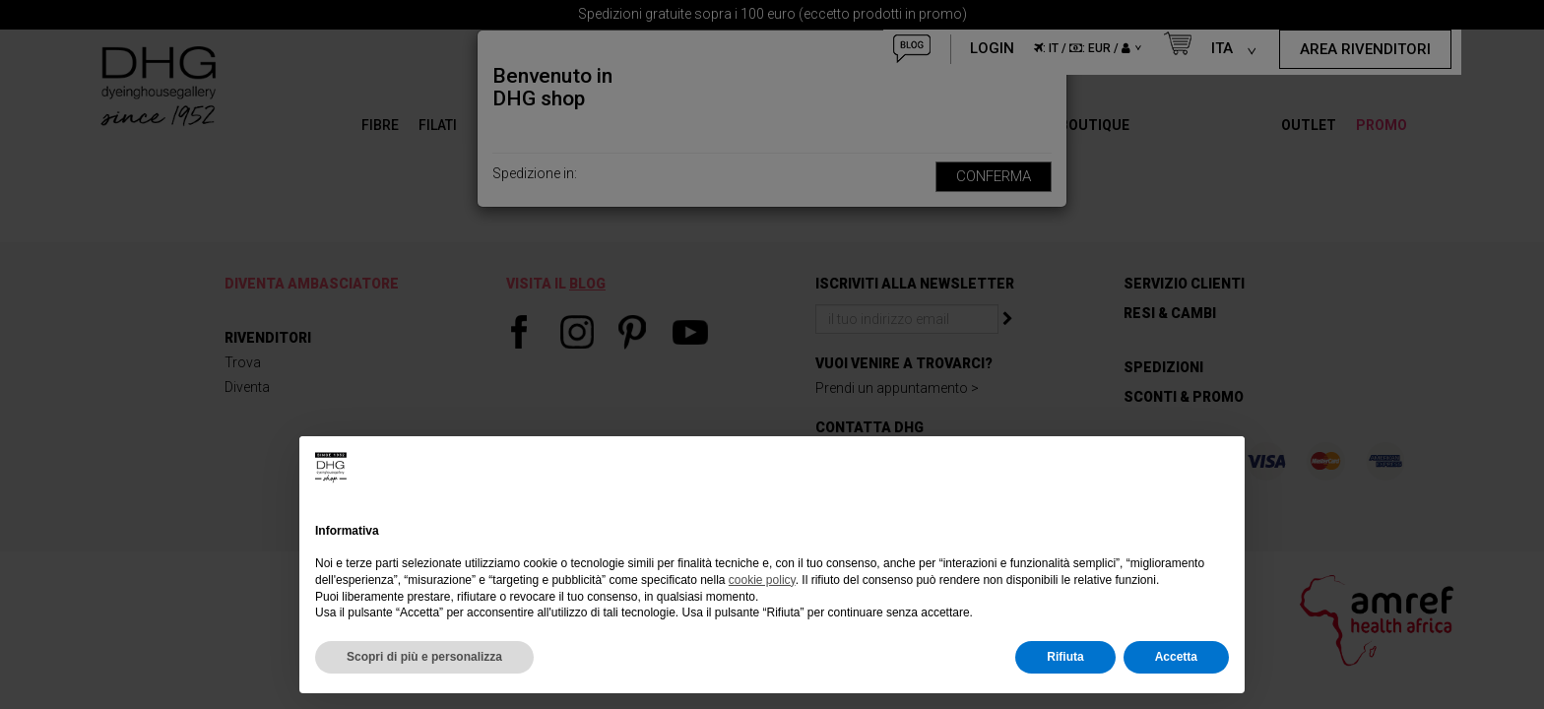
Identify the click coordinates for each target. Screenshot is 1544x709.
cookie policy (762, 580)
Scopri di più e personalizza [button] (424, 657)
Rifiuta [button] (1065, 657)
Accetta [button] (1176, 657)
